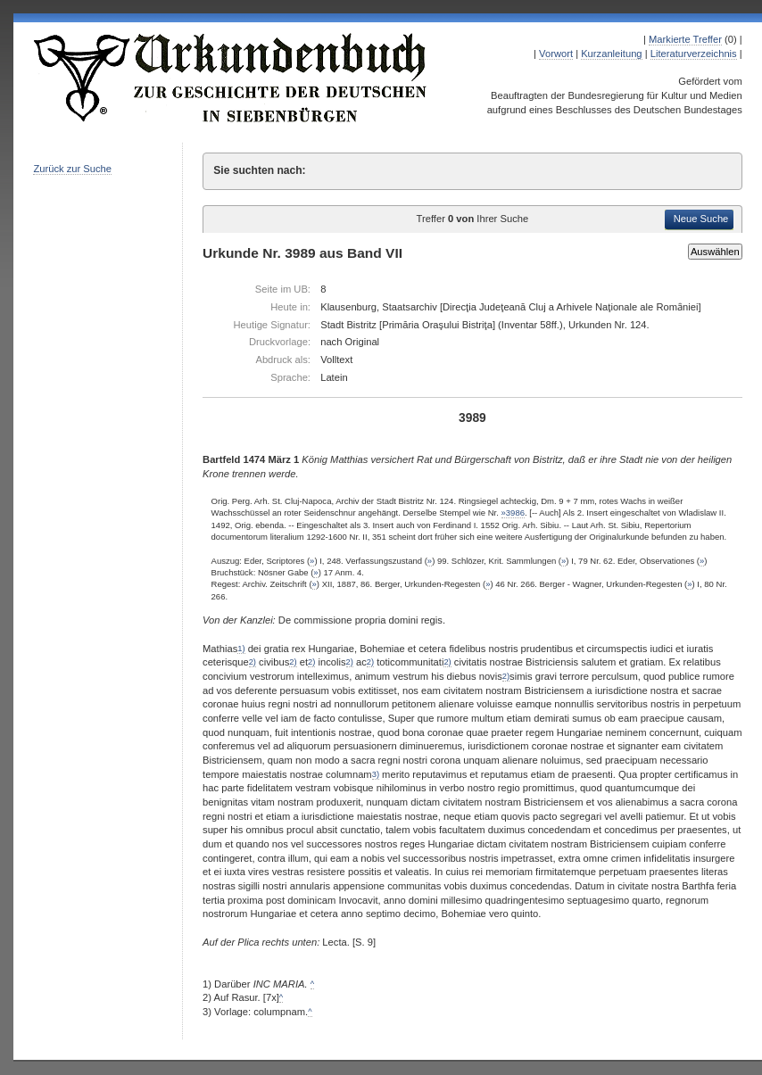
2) (252, 661)
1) (240, 648)
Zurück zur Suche (72, 168)
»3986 (513, 512)
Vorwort (556, 53)
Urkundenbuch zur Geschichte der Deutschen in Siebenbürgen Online (231, 77)
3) (375, 774)
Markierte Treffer (685, 39)
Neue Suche (701, 218)
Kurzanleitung (611, 53)
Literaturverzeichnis (693, 53)
